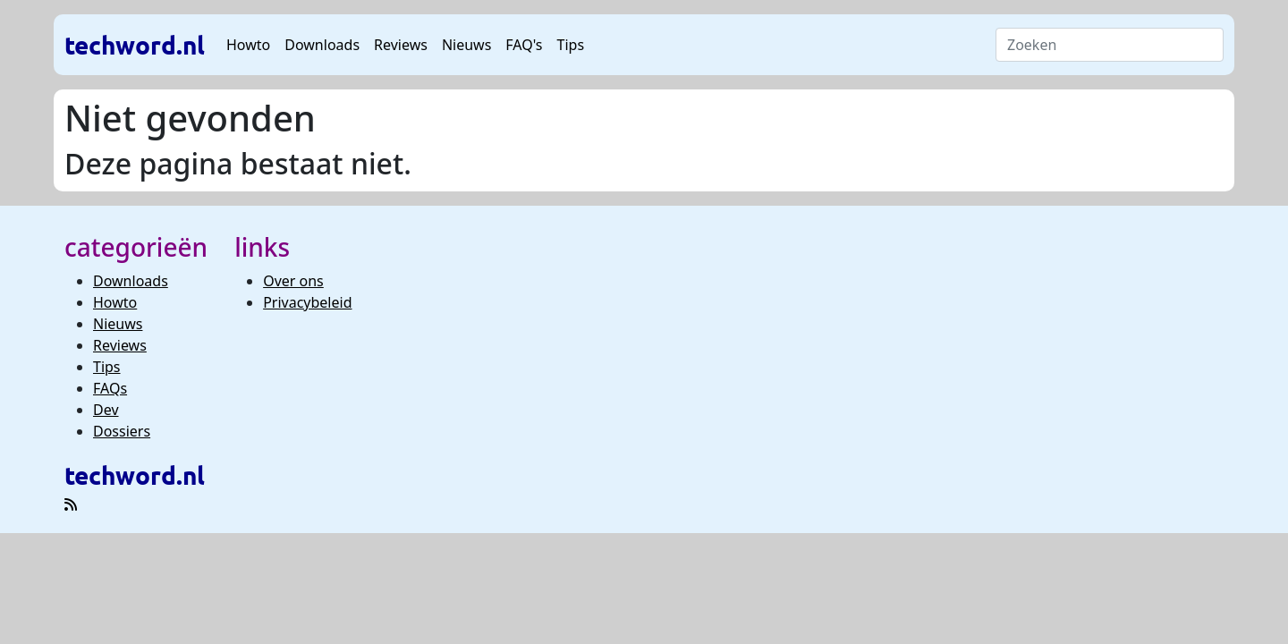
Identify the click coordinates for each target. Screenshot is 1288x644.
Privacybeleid (307, 302)
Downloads (322, 45)
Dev (106, 409)
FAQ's (523, 45)
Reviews (401, 45)
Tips (571, 45)
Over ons (293, 281)
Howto (248, 45)
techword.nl (134, 44)
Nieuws (466, 45)
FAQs (110, 388)
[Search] (1110, 45)
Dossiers (121, 431)
